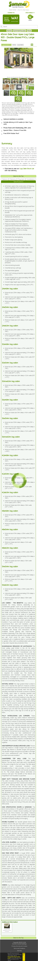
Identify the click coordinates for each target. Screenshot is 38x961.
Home (9, 31)
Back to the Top (18, 176)
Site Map (19, 950)
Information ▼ (30, 13)
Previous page (6, 45)
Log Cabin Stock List (27, 169)
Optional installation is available (13, 119)
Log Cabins (20, 45)
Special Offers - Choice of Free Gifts (14, 130)
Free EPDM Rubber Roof (11, 133)
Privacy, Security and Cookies (19, 946)
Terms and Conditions (19, 948)
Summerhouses (19, 31)
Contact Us (11, 13)
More (29, 31)
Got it (24, 954)
